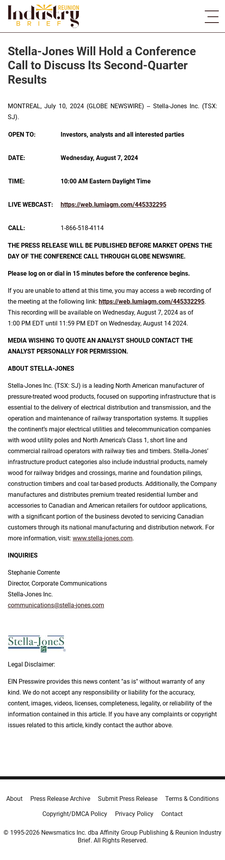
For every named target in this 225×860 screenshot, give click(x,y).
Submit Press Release (127, 798)
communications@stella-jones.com (56, 605)
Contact (172, 814)
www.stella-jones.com (103, 538)
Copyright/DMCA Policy (74, 814)
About (14, 798)
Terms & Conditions (192, 798)
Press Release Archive (60, 798)
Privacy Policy (134, 814)
